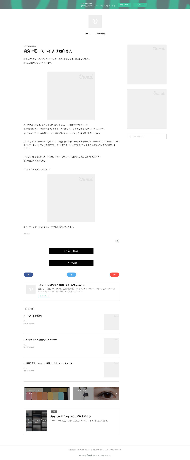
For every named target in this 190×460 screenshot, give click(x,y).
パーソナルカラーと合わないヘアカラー (40, 340)
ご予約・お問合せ (71, 251)
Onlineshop (100, 33)
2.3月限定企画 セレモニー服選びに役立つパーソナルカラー (49, 363)
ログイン (140, 5)
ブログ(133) (27, 234)
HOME (87, 33)
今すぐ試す (124, 5)
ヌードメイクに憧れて (33, 316)
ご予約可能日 (71, 263)
